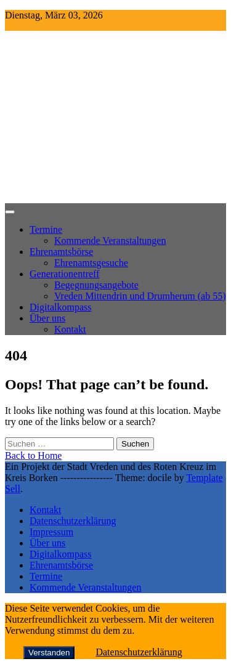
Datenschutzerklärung (73, 521)
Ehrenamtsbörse (61, 251)
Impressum (51, 532)
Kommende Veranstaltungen (110, 240)
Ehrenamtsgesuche (91, 262)
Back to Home (33, 455)
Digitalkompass (60, 307)
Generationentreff (64, 274)
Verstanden (49, 652)
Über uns (47, 318)
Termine (46, 229)
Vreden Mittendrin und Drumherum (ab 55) (140, 296)
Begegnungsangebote (96, 285)
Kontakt (70, 329)
